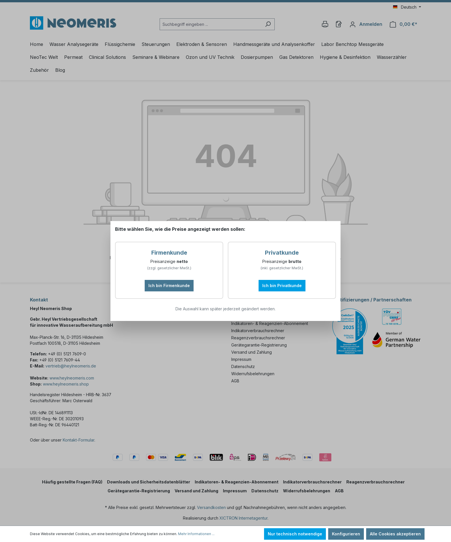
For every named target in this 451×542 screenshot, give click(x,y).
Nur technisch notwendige (295, 533)
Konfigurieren (346, 533)
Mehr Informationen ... (196, 534)
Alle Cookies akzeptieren (395, 533)
